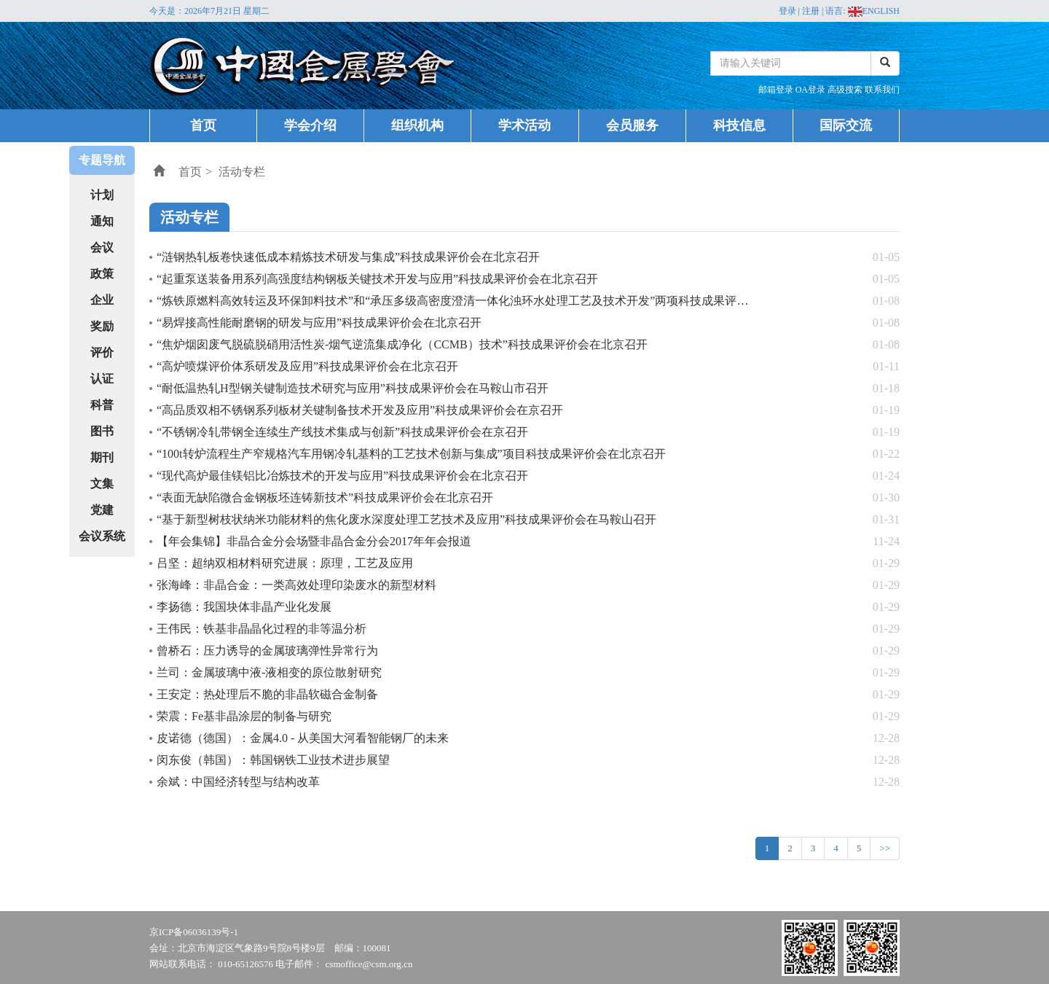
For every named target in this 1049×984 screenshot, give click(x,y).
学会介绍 (310, 125)
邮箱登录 (776, 90)
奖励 (102, 326)
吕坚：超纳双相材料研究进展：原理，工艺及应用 (285, 563)
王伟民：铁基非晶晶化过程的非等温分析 (261, 628)
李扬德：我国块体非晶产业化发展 (244, 607)
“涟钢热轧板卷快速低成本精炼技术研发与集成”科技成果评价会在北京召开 (348, 257)
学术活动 (524, 125)
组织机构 (417, 125)
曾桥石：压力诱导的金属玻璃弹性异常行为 (267, 650)
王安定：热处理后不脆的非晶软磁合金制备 (267, 694)
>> (884, 848)
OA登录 (811, 90)
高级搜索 (846, 90)
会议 (102, 247)
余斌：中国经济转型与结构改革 (238, 782)
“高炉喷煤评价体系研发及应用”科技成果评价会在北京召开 (307, 366)
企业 (102, 300)
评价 (102, 352)
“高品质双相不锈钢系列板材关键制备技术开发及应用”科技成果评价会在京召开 (360, 410)
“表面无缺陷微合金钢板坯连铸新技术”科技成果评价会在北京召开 (325, 497)
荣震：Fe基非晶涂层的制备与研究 (244, 716)
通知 (102, 221)
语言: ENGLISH (862, 11)
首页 (203, 125)
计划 (102, 195)
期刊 (102, 457)
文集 (102, 483)
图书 (102, 431)
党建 (102, 510)
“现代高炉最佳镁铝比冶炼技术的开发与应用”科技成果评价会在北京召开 (342, 475)
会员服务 (632, 125)
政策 (102, 274)
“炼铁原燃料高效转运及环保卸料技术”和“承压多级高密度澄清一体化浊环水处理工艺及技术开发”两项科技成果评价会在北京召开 (487, 300)
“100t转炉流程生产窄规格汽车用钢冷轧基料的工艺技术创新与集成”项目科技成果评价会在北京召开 (411, 454)
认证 (102, 378)
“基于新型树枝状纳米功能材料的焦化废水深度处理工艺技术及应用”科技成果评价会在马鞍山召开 (406, 519)
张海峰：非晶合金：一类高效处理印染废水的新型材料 (296, 585)
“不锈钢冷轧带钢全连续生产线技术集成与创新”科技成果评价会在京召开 (342, 432)
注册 (811, 11)
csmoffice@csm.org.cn (369, 963)
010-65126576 (245, 963)
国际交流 (846, 125)
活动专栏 (242, 171)
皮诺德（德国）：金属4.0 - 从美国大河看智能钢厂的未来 (303, 738)
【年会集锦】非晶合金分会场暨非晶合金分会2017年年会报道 (314, 541)
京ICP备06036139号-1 (193, 931)
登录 (787, 11)
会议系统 (102, 536)
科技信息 (739, 125)
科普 (102, 405)
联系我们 (882, 90)
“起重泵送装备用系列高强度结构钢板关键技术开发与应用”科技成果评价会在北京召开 (377, 279)
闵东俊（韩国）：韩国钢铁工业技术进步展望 (273, 760)
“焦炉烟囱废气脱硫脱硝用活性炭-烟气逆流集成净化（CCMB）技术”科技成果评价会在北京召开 (402, 344)
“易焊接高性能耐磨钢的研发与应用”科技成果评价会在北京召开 (319, 322)
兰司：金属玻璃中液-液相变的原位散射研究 (269, 672)
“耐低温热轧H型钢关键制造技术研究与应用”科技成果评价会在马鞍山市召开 (353, 388)
